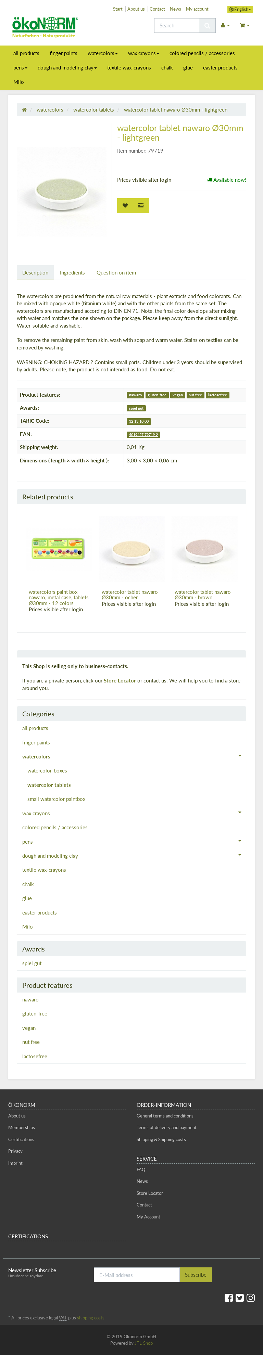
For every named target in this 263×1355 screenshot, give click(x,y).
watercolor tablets (49, 785)
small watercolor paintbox (56, 799)
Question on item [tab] (116, 272)
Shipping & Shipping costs (161, 1139)
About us (136, 9)
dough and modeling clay (67, 67)
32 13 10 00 (139, 421)
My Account (148, 1216)
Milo (18, 82)
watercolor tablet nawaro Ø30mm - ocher (130, 595)
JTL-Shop (144, 1343)
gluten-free (157, 395)
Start (118, 9)
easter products (220, 67)
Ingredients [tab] (72, 272)
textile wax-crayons (129, 67)
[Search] (176, 25)
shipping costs (90, 1317)
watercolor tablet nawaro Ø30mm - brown (203, 595)
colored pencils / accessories (202, 53)
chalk (167, 67)
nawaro (135, 395)
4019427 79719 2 (143, 434)
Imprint (15, 1163)
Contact (157, 9)
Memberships (21, 1127)
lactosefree (217, 395)
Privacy (15, 1151)
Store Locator (120, 680)
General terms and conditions (165, 1115)
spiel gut (136, 408)
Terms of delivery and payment (167, 1127)
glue (188, 67)
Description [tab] (35, 272)
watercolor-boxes (47, 770)
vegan (178, 395)
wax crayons (143, 53)
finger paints (63, 53)
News (175, 9)
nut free (195, 395)
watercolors (103, 53)
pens (20, 67)
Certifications (21, 1139)
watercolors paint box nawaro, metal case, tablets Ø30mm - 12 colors (59, 597)
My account (197, 9)
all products (26, 53)
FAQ (141, 1169)
